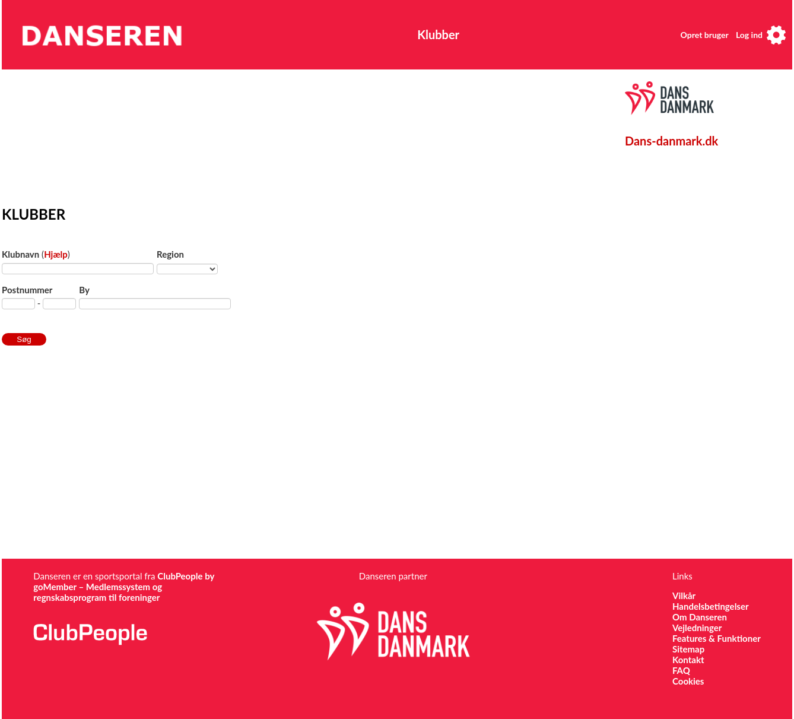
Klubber (438, 34)
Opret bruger (705, 35)
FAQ (681, 670)
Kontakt (688, 659)
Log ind (749, 35)
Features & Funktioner (716, 638)
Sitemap (688, 649)
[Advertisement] (278, 134)
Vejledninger (697, 627)
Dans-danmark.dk (671, 141)
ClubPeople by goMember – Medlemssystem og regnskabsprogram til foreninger (123, 587)
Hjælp (56, 254)
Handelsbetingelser (710, 606)
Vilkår (683, 595)
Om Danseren (699, 617)
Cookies (688, 681)
